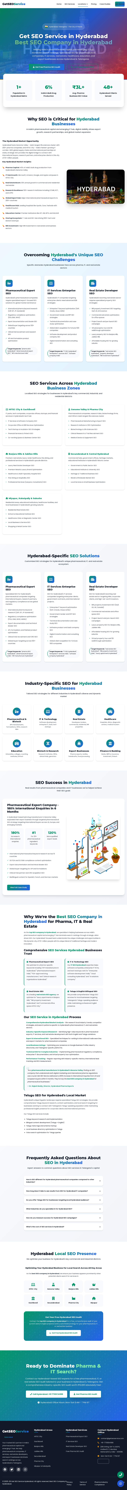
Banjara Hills (38, 1446)
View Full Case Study (18, 887)
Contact (103, 1461)
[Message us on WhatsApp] (120, 1483)
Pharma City (39, 1461)
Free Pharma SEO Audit (75, 1451)
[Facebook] (5, 1469)
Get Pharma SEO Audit (85, 1394)
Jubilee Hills (38, 1451)
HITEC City (38, 1436)
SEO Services (70, 4)
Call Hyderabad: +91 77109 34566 (46, 1394)
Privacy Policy (70, 1483)
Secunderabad (40, 1456)
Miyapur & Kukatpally (42, 1466)
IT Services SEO (72, 1441)
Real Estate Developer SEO (76, 1446)
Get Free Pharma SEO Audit (46, 67)
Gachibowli (38, 1441)
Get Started (120, 4)
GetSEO (15, 1433)
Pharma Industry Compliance (101, 1483)
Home (59, 4)
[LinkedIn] (18, 1469)
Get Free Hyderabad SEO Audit (63, 1333)
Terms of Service (83, 1483)
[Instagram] (25, 1469)
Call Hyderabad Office (82, 67)
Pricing (93, 4)
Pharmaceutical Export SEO (76, 1436)
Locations (83, 4)
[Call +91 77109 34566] (120, 1474)
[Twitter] (11, 1469)
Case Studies (105, 4)
